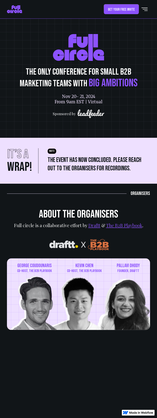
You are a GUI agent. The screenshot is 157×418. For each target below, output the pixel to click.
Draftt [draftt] (94, 225)
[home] (14, 9)
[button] (144, 9)
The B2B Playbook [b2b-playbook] (124, 225)
